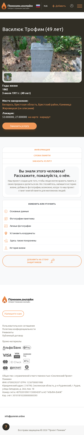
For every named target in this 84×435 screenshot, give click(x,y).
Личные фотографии (17, 226)
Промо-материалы (11, 341)
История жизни (14, 248)
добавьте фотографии (29, 187)
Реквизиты (8, 332)
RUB (46, 6)
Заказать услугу (19, 126)
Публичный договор (12, 335)
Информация (42, 150)
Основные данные (16, 211)
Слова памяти (42, 155)
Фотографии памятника (19, 218)
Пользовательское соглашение (18, 326)
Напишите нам (13, 313)
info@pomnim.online (15, 416)
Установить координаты (19, 233)
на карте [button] (33, 117)
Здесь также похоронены (20, 240)
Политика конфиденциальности (19, 329)
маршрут (45, 117)
